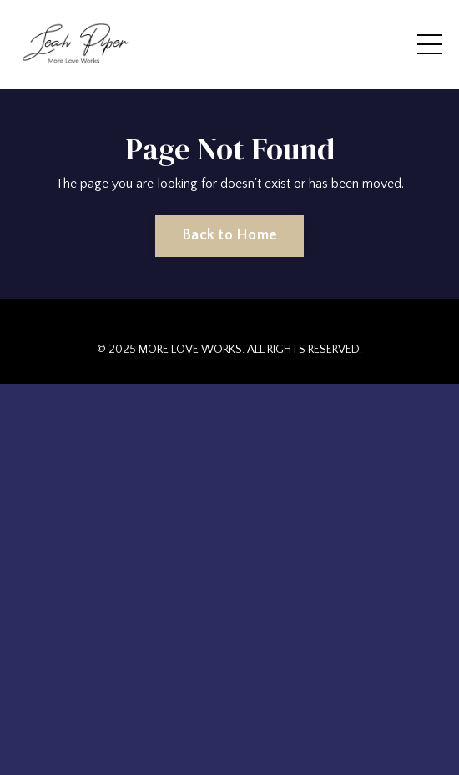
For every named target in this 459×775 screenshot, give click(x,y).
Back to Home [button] (229, 235)
